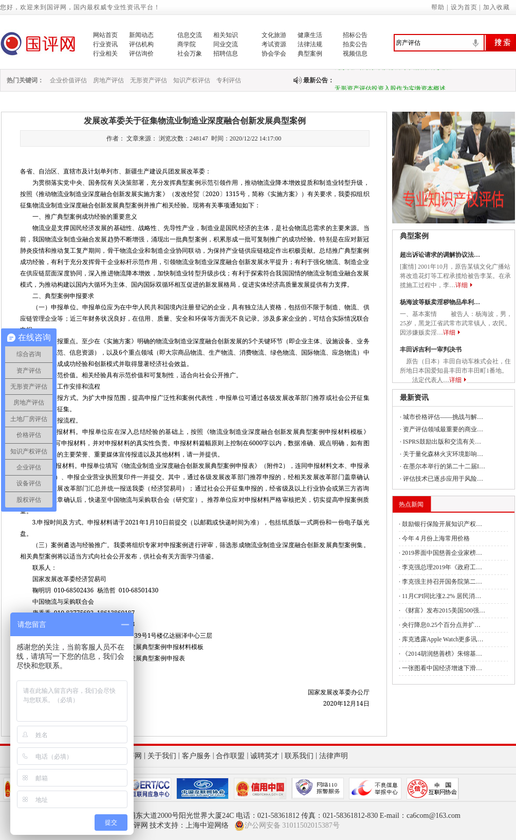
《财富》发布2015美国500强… (443, 610)
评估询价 (141, 53)
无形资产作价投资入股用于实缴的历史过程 (393, 70)
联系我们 (299, 756)
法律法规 (310, 44)
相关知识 (225, 35)
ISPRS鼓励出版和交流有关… (442, 441)
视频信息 (355, 53)
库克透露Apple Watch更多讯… (442, 639)
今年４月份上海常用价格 (436, 538)
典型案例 (310, 53)
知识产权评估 (191, 80)
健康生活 (310, 35)
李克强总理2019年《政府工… (442, 567)
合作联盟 (230, 756)
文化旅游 (274, 35)
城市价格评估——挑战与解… (443, 417)
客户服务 (196, 756)
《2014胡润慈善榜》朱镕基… (442, 653)
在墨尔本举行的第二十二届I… (444, 466)
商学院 (186, 44)
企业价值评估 (68, 80)
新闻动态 (141, 35)
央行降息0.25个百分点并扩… (441, 624)
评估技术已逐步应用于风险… (443, 478)
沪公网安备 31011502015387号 (287, 825)
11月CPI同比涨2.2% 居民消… (441, 596)
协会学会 (274, 53)
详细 (461, 285)
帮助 (438, 7)
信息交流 (189, 35)
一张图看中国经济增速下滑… (442, 668)
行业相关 (105, 53)
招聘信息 (225, 53)
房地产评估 (108, 80)
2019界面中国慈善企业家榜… (442, 552)
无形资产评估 (148, 80)
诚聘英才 (264, 756)
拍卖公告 (355, 44)
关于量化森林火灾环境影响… (443, 454)
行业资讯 (105, 44)
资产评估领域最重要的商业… (443, 429)
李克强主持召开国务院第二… (442, 581)
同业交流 (225, 44)
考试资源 (274, 44)
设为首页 (464, 7)
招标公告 (355, 35)
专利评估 (228, 80)
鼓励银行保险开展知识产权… (442, 524)
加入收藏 (496, 7)
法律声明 (333, 756)
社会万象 (189, 53)
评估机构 (141, 44)
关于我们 (162, 756)
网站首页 (105, 35)
